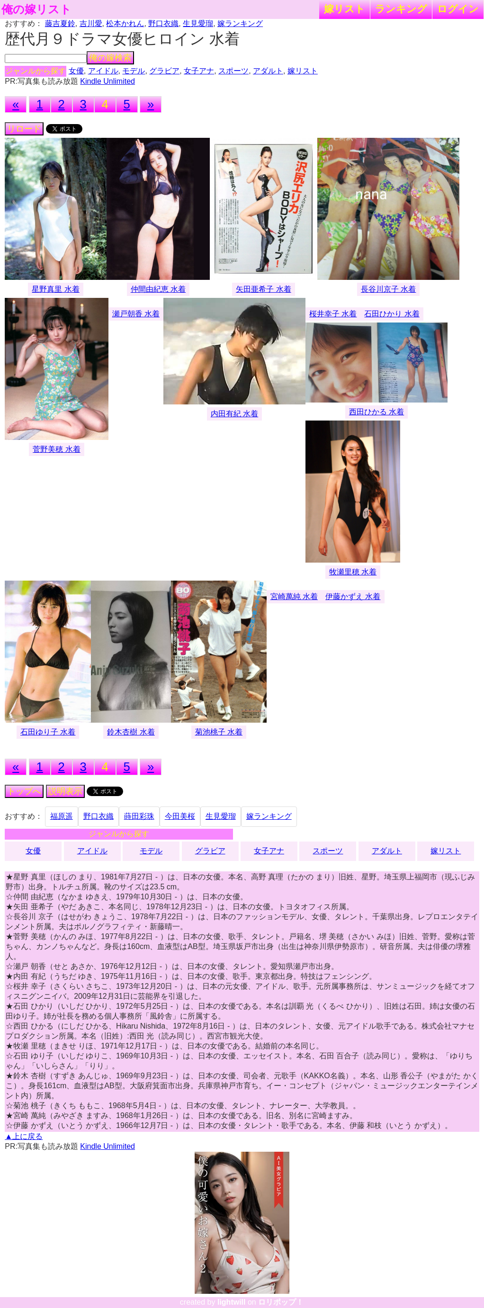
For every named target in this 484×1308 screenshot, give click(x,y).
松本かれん (125, 23)
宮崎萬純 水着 (294, 596)
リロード (24, 129)
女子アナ (199, 71)
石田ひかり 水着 (391, 314)
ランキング (401, 8)
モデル (133, 71)
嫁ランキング (240, 23)
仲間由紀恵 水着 (158, 289)
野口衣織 (163, 23)
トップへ (24, 791)
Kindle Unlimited (107, 81)
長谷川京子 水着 (388, 289)
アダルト (268, 71)
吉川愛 (91, 23)
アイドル (103, 71)
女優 (76, 71)
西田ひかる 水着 (376, 412)
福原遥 (61, 816)
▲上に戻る (24, 1136)
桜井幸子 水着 (333, 314)
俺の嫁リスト (36, 9)
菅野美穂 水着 (56, 449)
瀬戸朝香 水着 (136, 314)
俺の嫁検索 (110, 58)
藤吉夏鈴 (60, 23)
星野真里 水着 (55, 289)
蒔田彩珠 (139, 816)
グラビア (164, 71)
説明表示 (65, 791)
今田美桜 (180, 816)
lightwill (231, 1302)
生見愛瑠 (198, 23)
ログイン (458, 8)
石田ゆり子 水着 (47, 732)
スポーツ (233, 71)
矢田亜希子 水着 (263, 289)
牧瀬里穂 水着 (352, 572)
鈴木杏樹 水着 (130, 732)
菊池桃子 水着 (218, 732)
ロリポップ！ (281, 1302)
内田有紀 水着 (234, 414)
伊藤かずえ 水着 (352, 596)
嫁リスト (344, 8)
